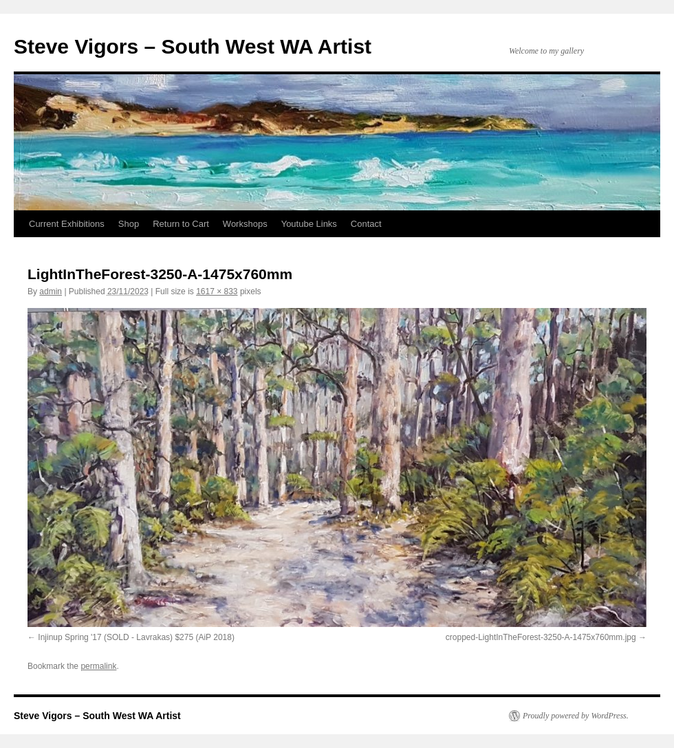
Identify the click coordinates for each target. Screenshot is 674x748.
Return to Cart (181, 224)
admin (50, 291)
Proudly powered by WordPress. (576, 715)
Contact (366, 224)
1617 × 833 (216, 291)
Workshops (245, 224)
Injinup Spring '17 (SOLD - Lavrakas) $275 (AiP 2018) (136, 637)
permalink (98, 666)
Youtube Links (309, 224)
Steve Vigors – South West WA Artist (192, 46)
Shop (128, 224)
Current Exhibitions (67, 224)
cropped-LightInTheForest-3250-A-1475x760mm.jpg (541, 637)
